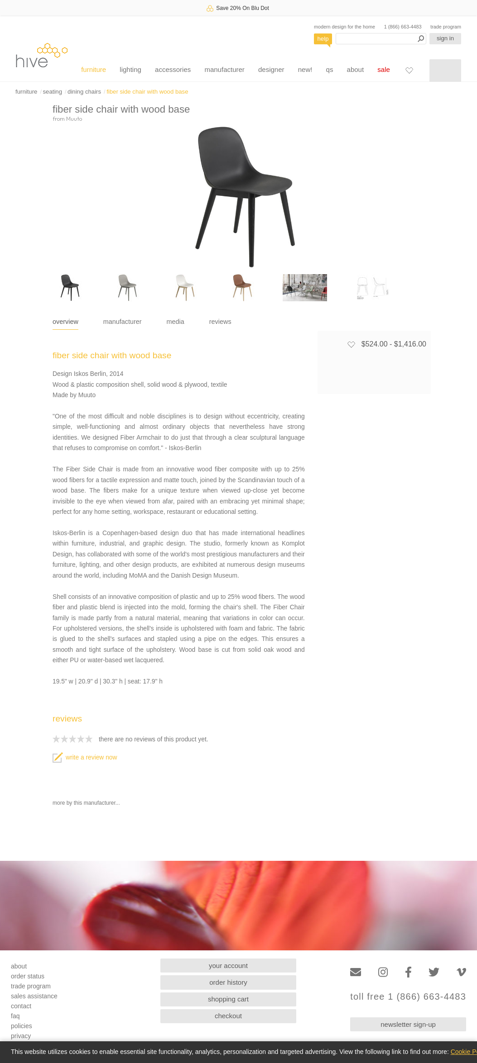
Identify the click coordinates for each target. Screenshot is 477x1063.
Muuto (74, 118)
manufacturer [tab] (122, 321)
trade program (445, 26)
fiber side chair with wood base (147, 91)
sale (383, 69)
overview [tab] (65, 321)
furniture (93, 69)
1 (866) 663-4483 (403, 26)
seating (52, 91)
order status (27, 976)
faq (15, 1016)
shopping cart (228, 999)
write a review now (85, 757)
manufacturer (224, 69)
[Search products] (381, 38)
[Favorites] (409, 70)
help (323, 38)
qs (329, 69)
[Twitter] (434, 972)
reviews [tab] (220, 321)
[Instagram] (383, 972)
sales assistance (34, 996)
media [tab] (175, 321)
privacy (21, 1035)
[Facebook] (408, 972)
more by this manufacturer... (86, 803)
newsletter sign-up (408, 1024)
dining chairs (84, 91)
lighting (130, 69)
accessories (173, 69)
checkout (228, 1016)
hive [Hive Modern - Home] (41, 55)
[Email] (355, 972)
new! (305, 69)
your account (228, 965)
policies (21, 1026)
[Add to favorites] (351, 344)
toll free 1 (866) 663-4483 (408, 996)
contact (21, 1006)
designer (271, 69)
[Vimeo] (461, 972)
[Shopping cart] (445, 70)
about (355, 69)
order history (228, 982)
